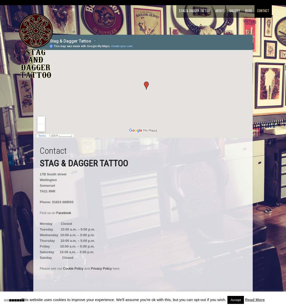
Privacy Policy (101, 268)
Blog (248, 10)
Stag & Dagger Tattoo (194, 10)
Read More (255, 299)
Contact (263, 10)
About (219, 10)
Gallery (234, 10)
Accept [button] (236, 300)
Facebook (63, 213)
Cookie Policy (73, 268)
